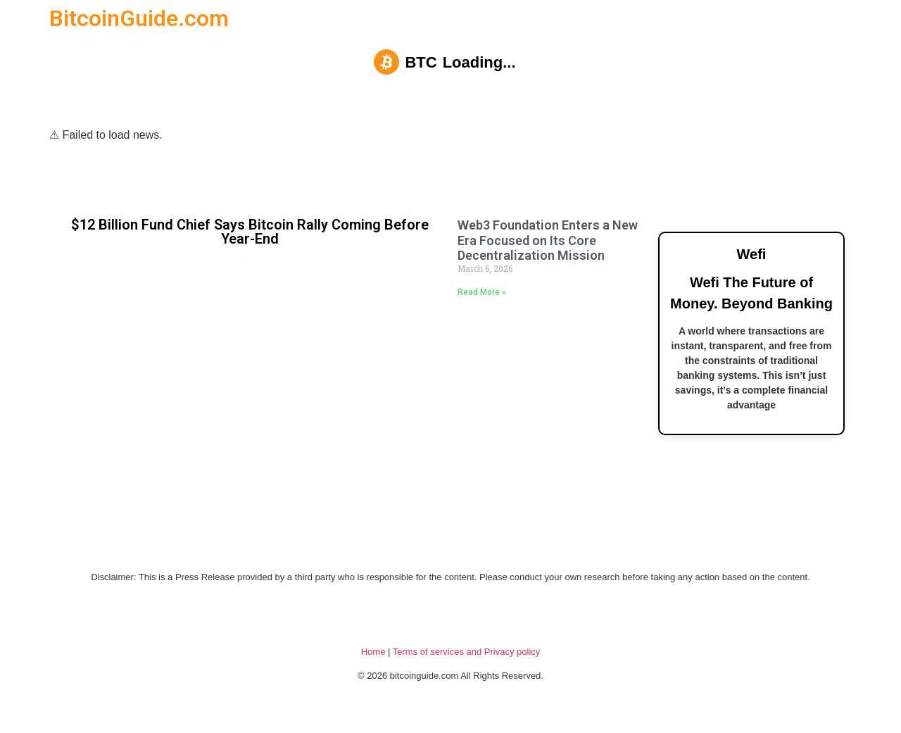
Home (373, 651)
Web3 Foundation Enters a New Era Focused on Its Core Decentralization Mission (548, 240)
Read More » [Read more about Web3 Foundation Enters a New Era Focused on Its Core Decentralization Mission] (482, 292)
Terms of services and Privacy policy (467, 651)
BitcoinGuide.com (139, 18)
